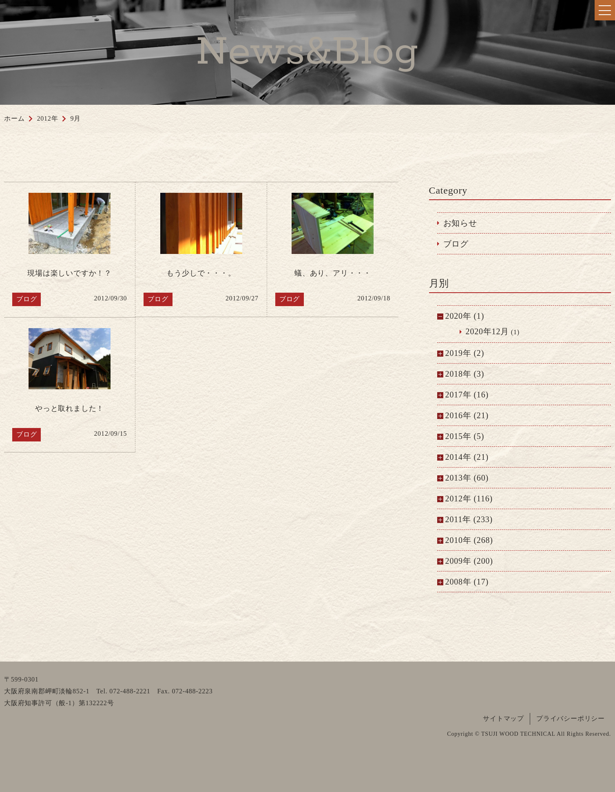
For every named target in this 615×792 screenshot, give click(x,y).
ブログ (456, 243)
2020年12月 (487, 331)
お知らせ (460, 222)
